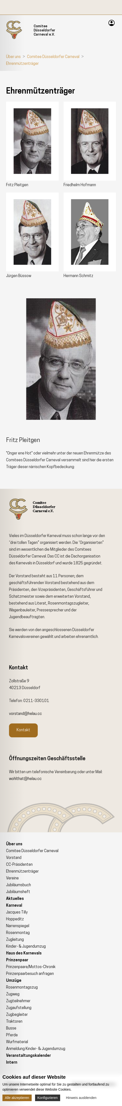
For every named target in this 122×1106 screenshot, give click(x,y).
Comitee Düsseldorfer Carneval (53, 57)
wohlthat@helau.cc (25, 779)
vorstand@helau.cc (25, 714)
